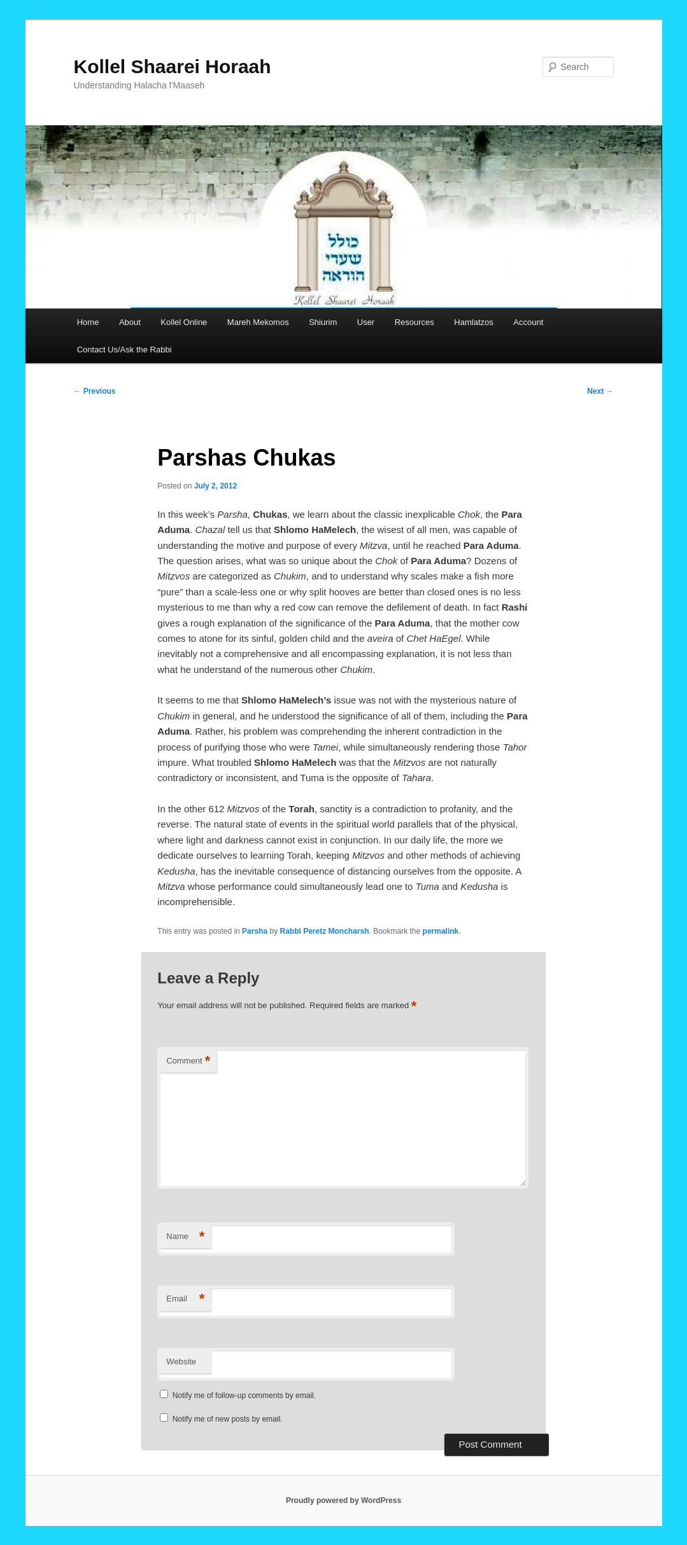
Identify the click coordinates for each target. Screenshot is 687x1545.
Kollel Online (183, 322)
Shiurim (323, 322)
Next (600, 391)
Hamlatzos (473, 322)
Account (528, 322)
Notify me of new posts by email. (228, 1419)
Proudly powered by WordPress (343, 1500)
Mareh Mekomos (258, 322)
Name (185, 1237)
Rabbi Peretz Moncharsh (324, 931)
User (365, 322)
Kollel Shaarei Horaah (172, 66)
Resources (414, 322)
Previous (95, 391)
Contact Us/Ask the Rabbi (124, 349)
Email (185, 1299)
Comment (188, 1061)
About (130, 322)
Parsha (254, 931)
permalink (441, 931)
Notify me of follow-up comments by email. (244, 1395)
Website (181, 1361)
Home (88, 322)
